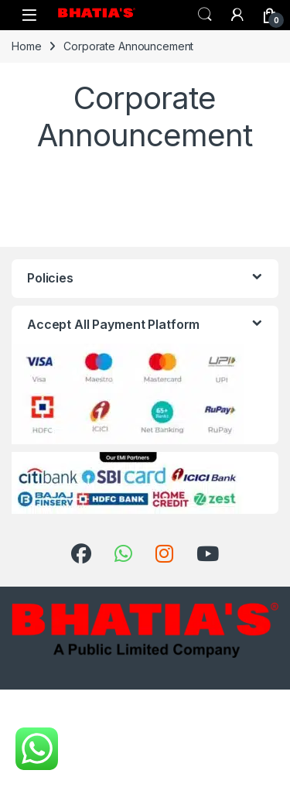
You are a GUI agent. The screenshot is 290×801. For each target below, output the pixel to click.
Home (26, 46)
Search (204, 14)
